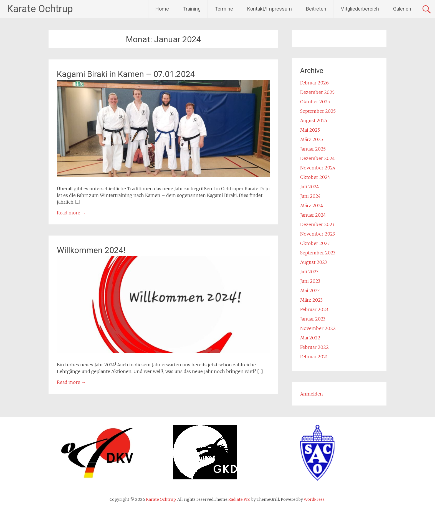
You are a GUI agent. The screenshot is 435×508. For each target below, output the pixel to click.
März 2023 (311, 300)
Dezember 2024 (317, 158)
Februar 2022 (314, 347)
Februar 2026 (314, 83)
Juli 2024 (309, 186)
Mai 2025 (310, 130)
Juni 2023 (310, 281)
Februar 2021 (314, 356)
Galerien (402, 9)
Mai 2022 (310, 338)
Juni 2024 (310, 196)
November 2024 (317, 168)
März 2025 (311, 139)
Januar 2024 (313, 215)
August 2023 (313, 262)
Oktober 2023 (315, 243)
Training (192, 9)
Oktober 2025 (315, 101)
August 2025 (313, 120)
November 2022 (318, 328)
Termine (224, 9)
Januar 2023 (312, 319)
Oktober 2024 (315, 177)
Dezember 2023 (317, 224)
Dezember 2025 (317, 92)
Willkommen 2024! (91, 250)
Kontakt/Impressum (269, 9)
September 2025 (318, 111)
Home (162, 9)
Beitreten (316, 9)
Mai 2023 (310, 290)
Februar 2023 (314, 309)
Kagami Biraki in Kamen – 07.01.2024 (126, 74)
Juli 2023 (309, 271)
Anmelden (311, 394)
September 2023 (317, 253)
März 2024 (311, 205)
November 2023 (317, 234)
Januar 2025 (313, 149)
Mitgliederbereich (359, 9)
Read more (71, 213)
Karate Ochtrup (40, 9)
